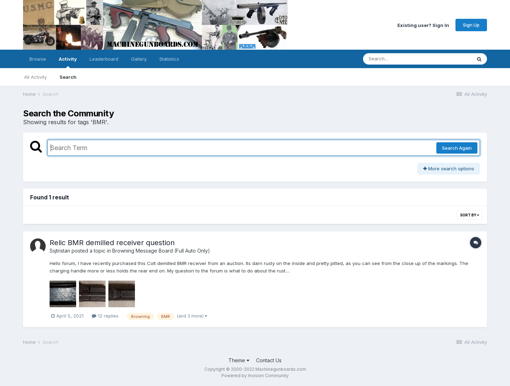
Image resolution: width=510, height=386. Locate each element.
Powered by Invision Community (255, 375)
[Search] (398, 59)
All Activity (35, 77)
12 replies (105, 316)
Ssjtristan (60, 251)
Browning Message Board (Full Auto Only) (161, 251)
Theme (238, 360)
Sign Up (471, 25)
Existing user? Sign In (423, 25)
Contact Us (269, 360)
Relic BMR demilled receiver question (112, 242)
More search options (448, 168)
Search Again (457, 148)
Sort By (469, 215)
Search (68, 77)
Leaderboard (104, 59)
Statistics (169, 59)
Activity (68, 62)
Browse (37, 59)
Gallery (139, 59)
